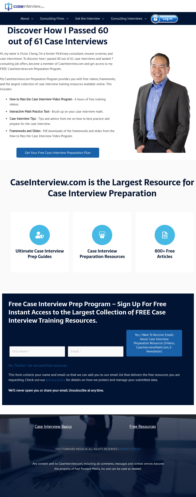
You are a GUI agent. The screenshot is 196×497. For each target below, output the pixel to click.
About (24, 18)
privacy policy (55, 379)
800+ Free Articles (165, 254)
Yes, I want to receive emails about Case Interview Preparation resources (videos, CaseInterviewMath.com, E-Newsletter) (154, 343)
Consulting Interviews (126, 18)
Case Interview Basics (53, 426)
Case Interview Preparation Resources (102, 254)
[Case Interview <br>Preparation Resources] (102, 235)
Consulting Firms (52, 18)
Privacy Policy (130, 449)
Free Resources (143, 426)
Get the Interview (87, 18)
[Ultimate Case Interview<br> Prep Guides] (40, 235)
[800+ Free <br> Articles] (165, 235)
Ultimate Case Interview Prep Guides (40, 254)
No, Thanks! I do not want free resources (37, 365)
